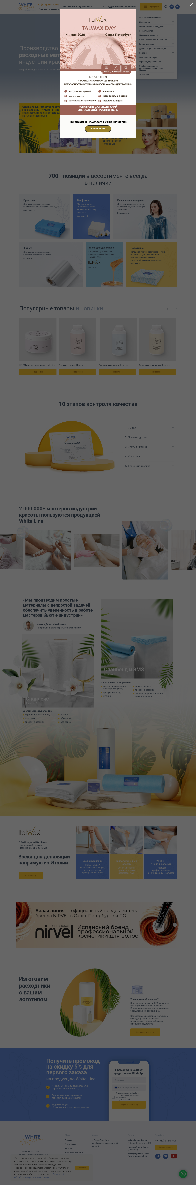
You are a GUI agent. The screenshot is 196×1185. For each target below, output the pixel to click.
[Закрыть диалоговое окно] (192, 4)
